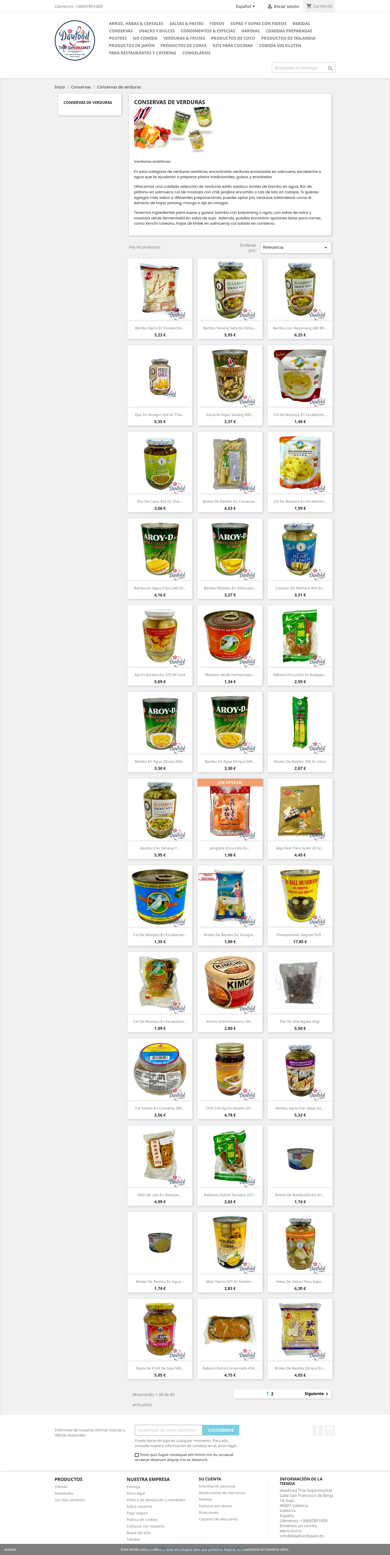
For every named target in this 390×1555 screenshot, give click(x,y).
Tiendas (133, 1539)
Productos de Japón (132, 45)
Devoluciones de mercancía (222, 1492)
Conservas (121, 31)
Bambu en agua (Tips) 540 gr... (160, 588)
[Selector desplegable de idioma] (246, 7)
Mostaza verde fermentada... (230, 674)
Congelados (196, 53)
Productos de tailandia (288, 38)
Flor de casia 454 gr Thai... (160, 501)
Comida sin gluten (280, 45)
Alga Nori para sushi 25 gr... (300, 848)
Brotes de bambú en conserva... (230, 501)
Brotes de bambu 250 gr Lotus (300, 761)
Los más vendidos (70, 1499)
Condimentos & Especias (208, 31)
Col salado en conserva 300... (160, 1108)
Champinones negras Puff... (300, 934)
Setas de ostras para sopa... (300, 1281)
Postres (118, 38)
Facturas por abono (215, 1505)
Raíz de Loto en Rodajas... (160, 1194)
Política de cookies (142, 1519)
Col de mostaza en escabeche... (300, 414)
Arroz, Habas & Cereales (136, 23)
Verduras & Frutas (184, 38)
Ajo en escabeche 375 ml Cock (160, 674)
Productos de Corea (184, 45)
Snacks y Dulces (157, 31)
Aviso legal (136, 1493)
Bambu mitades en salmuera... (230, 588)
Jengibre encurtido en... (230, 848)
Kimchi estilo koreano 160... (229, 1021)
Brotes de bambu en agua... (160, 1281)
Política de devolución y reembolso (156, 1499)
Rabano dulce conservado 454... (230, 1368)
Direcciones (209, 1512)
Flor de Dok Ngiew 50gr (300, 1021)
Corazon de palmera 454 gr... (299, 588)
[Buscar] (303, 67)
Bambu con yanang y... (160, 848)
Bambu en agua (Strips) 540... (230, 761)
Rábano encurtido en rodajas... (300, 674)
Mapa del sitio (139, 1532)
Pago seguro (137, 1513)
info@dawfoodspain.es (302, 1536)
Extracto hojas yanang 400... (230, 414)
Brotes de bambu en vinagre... (230, 934)
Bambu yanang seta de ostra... (229, 328)
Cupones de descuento (218, 1519)
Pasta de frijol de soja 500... (160, 1368)
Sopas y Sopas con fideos (258, 23)
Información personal (217, 1486)
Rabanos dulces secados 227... (230, 1194)
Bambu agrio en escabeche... (160, 328)
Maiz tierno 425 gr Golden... (230, 1281)
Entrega (133, 1486)
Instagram (330, 1430)
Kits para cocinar (233, 45)
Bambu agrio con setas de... (300, 1108)
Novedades (64, 1493)
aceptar (10, 1549)
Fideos (217, 23)
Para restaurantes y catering (142, 53)
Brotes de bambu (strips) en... (300, 1368)
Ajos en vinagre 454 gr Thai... (160, 414)
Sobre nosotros (139, 1506)
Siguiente (317, 1394)
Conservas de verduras (87, 102)
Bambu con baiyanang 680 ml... (300, 328)
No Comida (145, 38)
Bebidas (301, 23)
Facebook (318, 1430)
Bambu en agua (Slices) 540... (160, 761)
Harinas (250, 31)
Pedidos (205, 1499)
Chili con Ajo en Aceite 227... (230, 1108)
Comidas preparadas (289, 31)
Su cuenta (210, 1479)
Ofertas (61, 1486)
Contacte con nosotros (145, 1526)
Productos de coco (233, 38)
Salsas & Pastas (186, 23)
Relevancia (296, 247)
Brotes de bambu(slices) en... (300, 1194)
